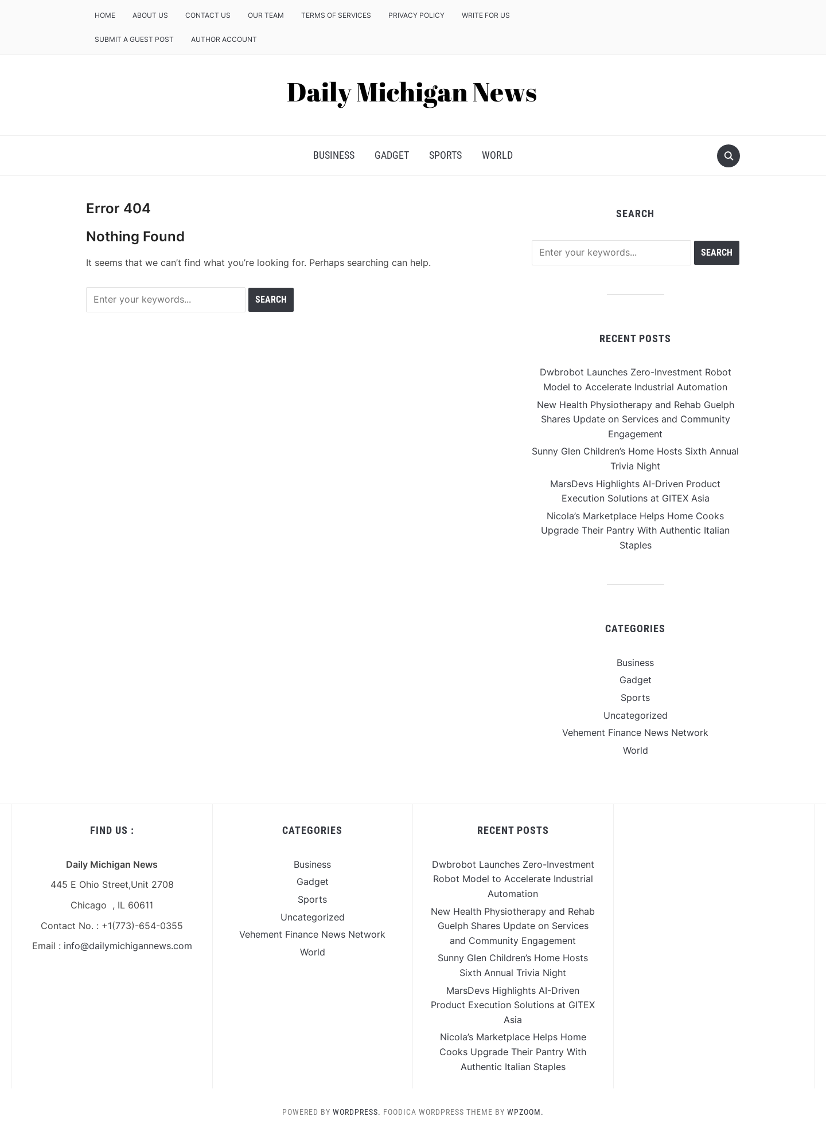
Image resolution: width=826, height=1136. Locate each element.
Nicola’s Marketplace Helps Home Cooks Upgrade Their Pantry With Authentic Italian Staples (635, 530)
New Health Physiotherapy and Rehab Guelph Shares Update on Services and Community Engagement (635, 419)
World (497, 155)
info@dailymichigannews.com (128, 945)
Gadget (392, 155)
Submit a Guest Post (134, 39)
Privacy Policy (416, 15)
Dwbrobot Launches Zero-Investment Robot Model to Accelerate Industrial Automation (513, 879)
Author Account (224, 39)
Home (105, 15)
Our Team (266, 15)
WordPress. (357, 1112)
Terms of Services (336, 15)
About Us (150, 15)
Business (333, 155)
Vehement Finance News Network (635, 732)
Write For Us (486, 15)
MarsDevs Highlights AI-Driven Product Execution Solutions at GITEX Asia (513, 1005)
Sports (445, 155)
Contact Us (208, 15)
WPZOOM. (525, 1112)
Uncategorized (635, 715)
